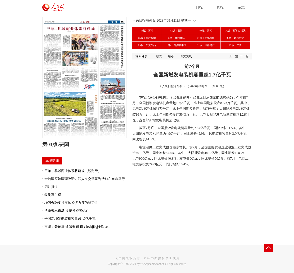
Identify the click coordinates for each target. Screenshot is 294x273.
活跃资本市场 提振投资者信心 (66, 210)
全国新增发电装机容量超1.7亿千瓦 (69, 218)
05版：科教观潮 (147, 37)
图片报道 (51, 187)
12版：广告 (235, 45)
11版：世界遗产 (206, 45)
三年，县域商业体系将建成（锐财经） (72, 171)
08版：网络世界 (235, 37)
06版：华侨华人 (176, 37)
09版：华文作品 (147, 45)
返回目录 (141, 56)
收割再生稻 (52, 195)
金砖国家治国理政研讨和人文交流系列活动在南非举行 (84, 179)
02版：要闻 (176, 30)
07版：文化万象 (206, 37)
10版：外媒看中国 (176, 45)
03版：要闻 (206, 30)
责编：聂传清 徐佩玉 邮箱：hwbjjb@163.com (77, 226)
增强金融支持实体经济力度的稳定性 (71, 202)
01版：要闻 (147, 30)
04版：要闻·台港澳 (235, 30)
